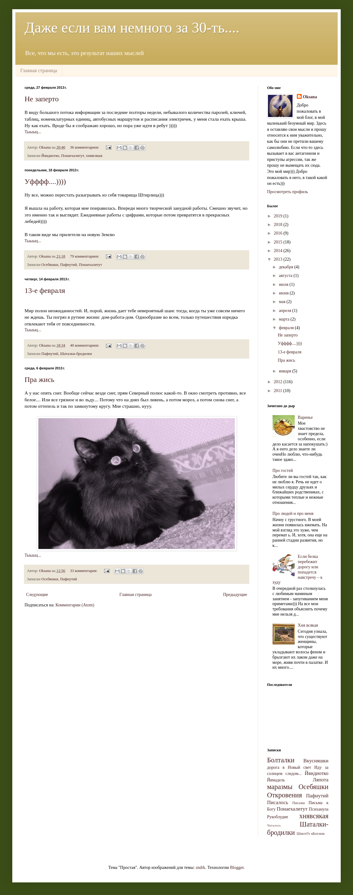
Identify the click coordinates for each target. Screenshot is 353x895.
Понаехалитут (72, 156)
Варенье (305, 417)
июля (284, 284)
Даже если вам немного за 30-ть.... (132, 27)
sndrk (200, 867)
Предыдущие (235, 594)
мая (282, 301)
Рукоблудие (277, 817)
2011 (278, 390)
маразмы (280, 787)
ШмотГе (303, 833)
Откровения (284, 795)
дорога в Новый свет (289, 767)
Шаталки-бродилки (76, 354)
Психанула (318, 809)
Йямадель (276, 780)
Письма (298, 803)
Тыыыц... (33, 132)
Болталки (280, 760)
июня (284, 293)
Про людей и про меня (293, 513)
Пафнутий (68, 265)
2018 (279, 224)
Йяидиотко (50, 156)
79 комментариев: (85, 256)
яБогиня (318, 833)
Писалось (277, 802)
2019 (279, 216)
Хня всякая (308, 625)
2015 (279, 242)
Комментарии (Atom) (75, 605)
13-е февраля (45, 290)
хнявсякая (94, 156)
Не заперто (42, 99)
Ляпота (320, 780)
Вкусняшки (315, 761)
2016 (279, 233)
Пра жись (39, 379)
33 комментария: (84, 571)
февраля (287, 327)
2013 (279, 259)
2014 (279, 250)
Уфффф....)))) (45, 181)
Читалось (274, 825)
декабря (286, 267)
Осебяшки (49, 265)
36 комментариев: (85, 147)
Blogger (236, 867)
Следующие (37, 594)
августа (286, 275)
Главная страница (38, 70)
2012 (279, 381)
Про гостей (283, 470)
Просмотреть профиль (287, 191)
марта (284, 319)
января (285, 371)
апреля (285, 310)
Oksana (310, 97)
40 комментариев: (85, 345)
